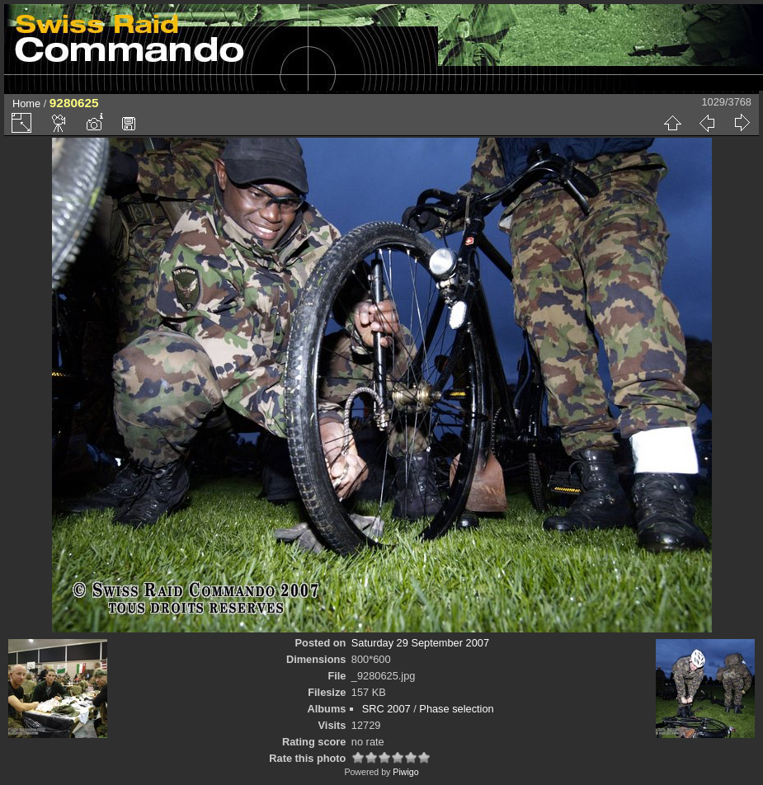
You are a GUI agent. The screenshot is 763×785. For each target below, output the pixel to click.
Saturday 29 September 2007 (420, 643)
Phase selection (456, 709)
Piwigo (405, 772)
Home (26, 103)
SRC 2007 (386, 709)
